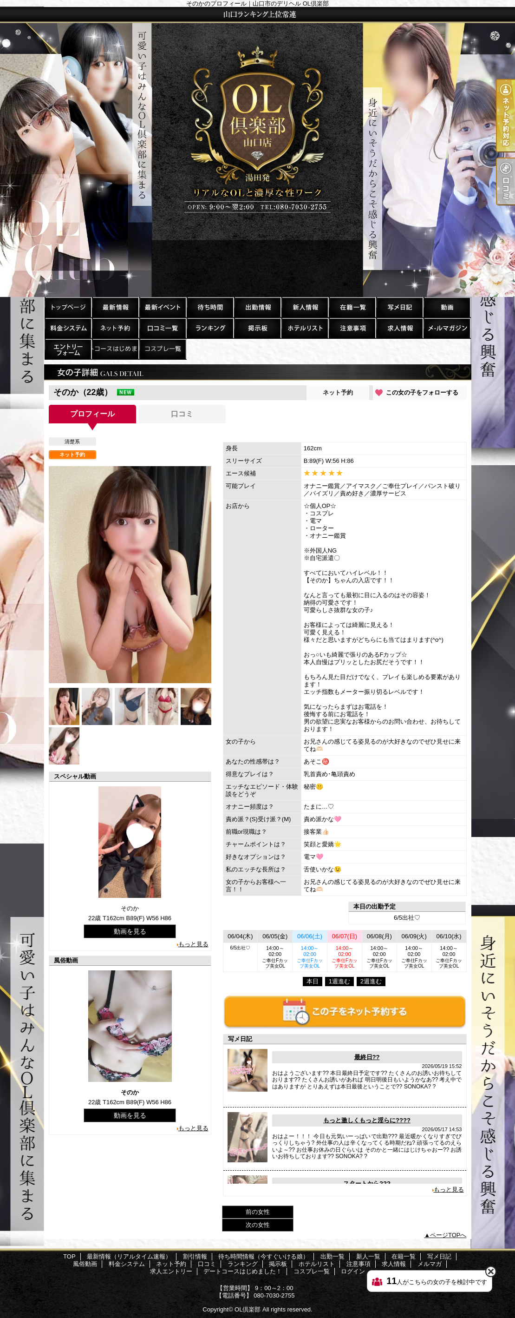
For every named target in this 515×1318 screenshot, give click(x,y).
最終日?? (367, 1057)
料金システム (68, 328)
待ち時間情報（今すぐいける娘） (210, 307)
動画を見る (130, 931)
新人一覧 (304, 307)
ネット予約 (115, 328)
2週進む (371, 981)
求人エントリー (68, 349)
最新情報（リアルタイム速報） (115, 307)
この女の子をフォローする (422, 392)
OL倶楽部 (248, 1309)
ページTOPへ (448, 1235)
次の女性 (258, 1224)
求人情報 (399, 328)
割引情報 (162, 307)
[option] (130, 574)
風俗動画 (447, 307)
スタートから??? (367, 1183)
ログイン (353, 1271)
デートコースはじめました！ (115, 349)
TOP (68, 307)
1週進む (339, 981)
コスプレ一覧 (162, 349)
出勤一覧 (257, 307)
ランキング (210, 328)
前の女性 (258, 1211)
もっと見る (193, 944)
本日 (312, 981)
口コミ (162, 328)
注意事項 (352, 328)
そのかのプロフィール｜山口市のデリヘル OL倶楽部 (257, 152)
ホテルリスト (304, 328)
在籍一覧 (352, 307)
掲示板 (257, 328)
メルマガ (447, 328)
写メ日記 (399, 307)
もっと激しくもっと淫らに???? (367, 1120)
